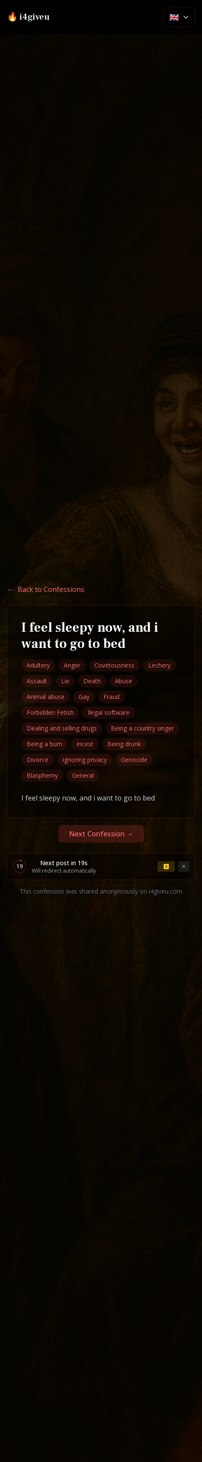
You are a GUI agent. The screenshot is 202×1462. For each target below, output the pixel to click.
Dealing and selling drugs (62, 728)
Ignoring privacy (84, 759)
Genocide (134, 759)
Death (92, 681)
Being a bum (44, 744)
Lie (65, 681)
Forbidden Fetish (50, 712)
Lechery (159, 665)
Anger (72, 665)
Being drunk (124, 744)
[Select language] (179, 17)
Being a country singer (142, 728)
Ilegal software (109, 712)
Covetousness (114, 665)
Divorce (37, 759)
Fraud (111, 697)
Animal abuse (46, 697)
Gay (84, 697)
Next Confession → (101, 834)
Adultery (38, 665)
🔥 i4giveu (28, 17)
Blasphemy (42, 775)
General (83, 775)
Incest (84, 744)
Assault (37, 681)
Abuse (123, 681)
